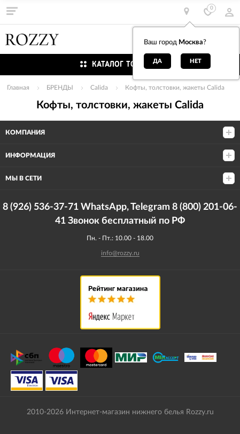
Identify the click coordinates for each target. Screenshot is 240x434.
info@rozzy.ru (120, 253)
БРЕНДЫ (60, 87)
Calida (99, 87)
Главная (18, 87)
